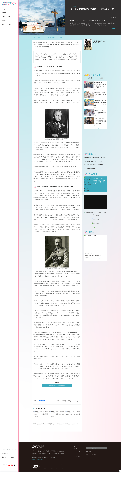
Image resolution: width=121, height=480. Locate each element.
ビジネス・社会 (39, 37)
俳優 (101, 164)
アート (87, 168)
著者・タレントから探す (8, 457)
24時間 (90, 78)
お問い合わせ (52, 457)
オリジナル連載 (6, 16)
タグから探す (5, 453)
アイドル (98, 161)
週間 (101, 78)
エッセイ (75, 400)
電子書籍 (88, 157)
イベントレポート (6, 24)
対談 (93, 168)
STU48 (87, 164)
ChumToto (94, 164)
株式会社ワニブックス (36, 457)
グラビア (4, 12)
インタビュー (89, 161)
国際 (64, 400)
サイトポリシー (45, 457)
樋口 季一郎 (113, 17)
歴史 (69, 400)
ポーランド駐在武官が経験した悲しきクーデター (53, 37)
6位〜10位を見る (95, 128)
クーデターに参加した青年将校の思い (57, 385)
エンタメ (4, 9)
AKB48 (103, 157)
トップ (33, 37)
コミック (4, 20)
